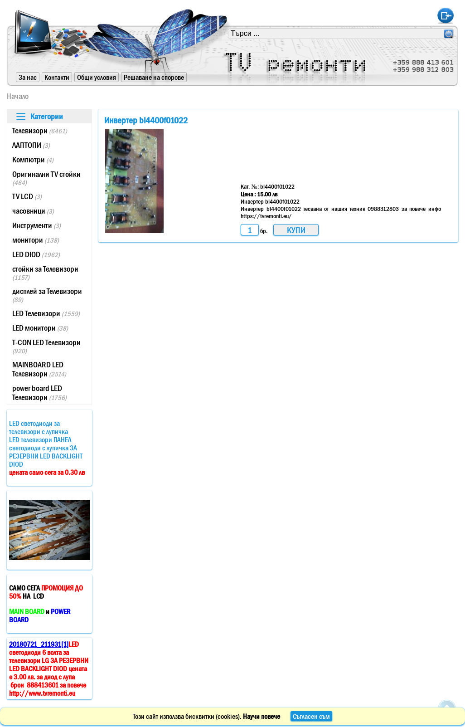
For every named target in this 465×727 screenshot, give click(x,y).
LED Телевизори (46, 313)
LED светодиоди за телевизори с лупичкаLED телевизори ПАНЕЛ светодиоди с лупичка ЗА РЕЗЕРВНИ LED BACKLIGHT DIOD (47, 447)
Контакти (56, 77)
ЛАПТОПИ (31, 145)
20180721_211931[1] (38, 644)
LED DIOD (36, 254)
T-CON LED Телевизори (46, 346)
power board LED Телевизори (39, 393)
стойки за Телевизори (45, 272)
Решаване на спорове (154, 77)
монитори (35, 239)
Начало (18, 96)
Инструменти (36, 225)
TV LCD (27, 196)
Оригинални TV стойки (46, 178)
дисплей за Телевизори (47, 295)
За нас (28, 77)
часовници (33, 210)
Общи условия (96, 77)
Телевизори (39, 130)
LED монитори (40, 327)
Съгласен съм (311, 716)
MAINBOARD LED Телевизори (39, 369)
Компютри (32, 159)
